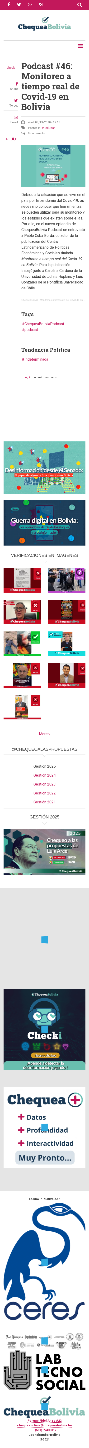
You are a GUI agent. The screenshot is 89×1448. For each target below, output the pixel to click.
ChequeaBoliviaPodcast (44, 324)
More (43, 734)
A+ (14, 139)
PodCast (49, 128)
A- (7, 139)
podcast (31, 329)
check (11, 67)
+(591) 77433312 (44, 1430)
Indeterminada (36, 359)
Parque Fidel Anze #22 (44, 1420)
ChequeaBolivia (29, 300)
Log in (28, 377)
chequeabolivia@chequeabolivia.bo (44, 1425)
